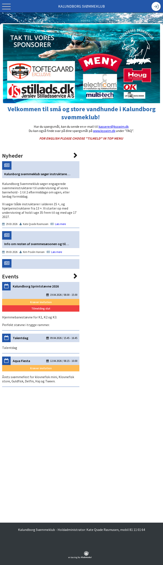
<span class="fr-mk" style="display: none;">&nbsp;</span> (40, 331)
